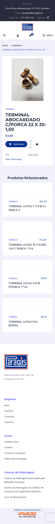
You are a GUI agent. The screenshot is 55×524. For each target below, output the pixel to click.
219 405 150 (27, 17)
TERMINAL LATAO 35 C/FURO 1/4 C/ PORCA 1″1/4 (27, 246)
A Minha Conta (11, 441)
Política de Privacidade (15, 458)
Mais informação (13, 159)
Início (5, 45)
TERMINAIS (17, 45)
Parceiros (9, 422)
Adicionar (16, 144)
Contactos (9, 416)
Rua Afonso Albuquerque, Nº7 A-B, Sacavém (28, 8)
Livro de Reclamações (15, 496)
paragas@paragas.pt (32, 12)
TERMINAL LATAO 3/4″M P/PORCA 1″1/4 (24, 285)
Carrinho (8, 447)
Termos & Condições (15, 453)
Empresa (8, 410)
